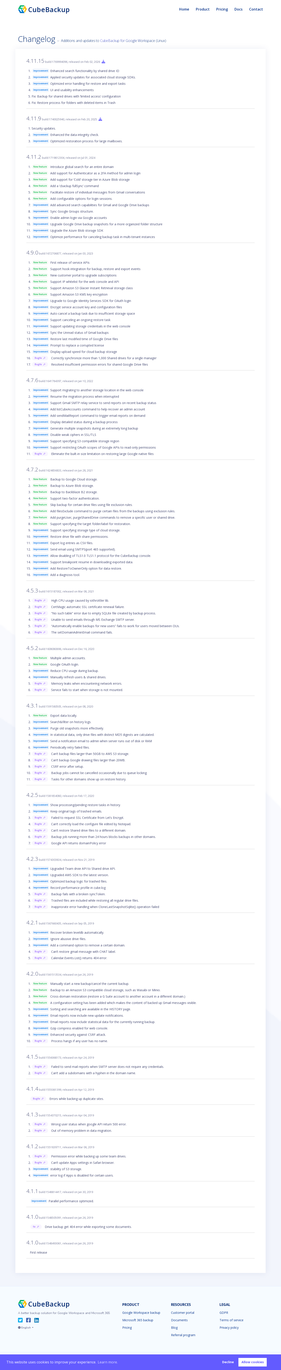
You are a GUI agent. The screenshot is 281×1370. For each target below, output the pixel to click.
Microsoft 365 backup (137, 1320)
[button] (25, 1326)
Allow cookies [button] (252, 1362)
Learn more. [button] (108, 1362)
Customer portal (182, 1312)
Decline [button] (228, 1362)
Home (184, 9)
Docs (238, 9)
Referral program (183, 1335)
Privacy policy (229, 1327)
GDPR (224, 1312)
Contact (256, 9)
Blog (174, 1327)
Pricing (222, 9)
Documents (179, 1320)
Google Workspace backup (141, 1312)
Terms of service (231, 1320)
